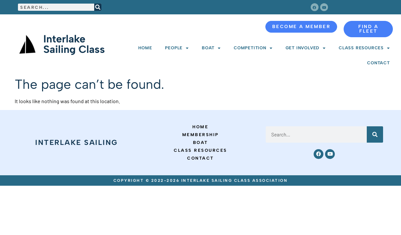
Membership (200, 134)
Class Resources (364, 48)
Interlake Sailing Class (74, 44)
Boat (211, 48)
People (177, 48)
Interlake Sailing (76, 142)
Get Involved (306, 48)
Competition (253, 48)
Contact (378, 62)
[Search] (97, 7)
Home (145, 47)
